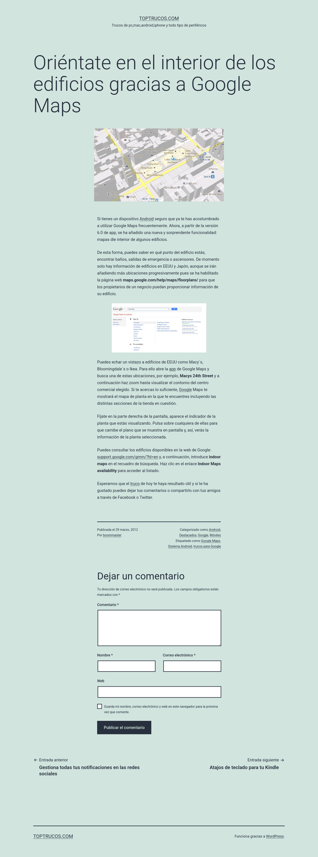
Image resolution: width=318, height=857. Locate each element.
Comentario (108, 605)
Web (100, 681)
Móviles (215, 535)
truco (135, 483)
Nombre (105, 655)
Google (185, 389)
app (172, 369)
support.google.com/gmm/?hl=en (127, 456)
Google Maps (210, 541)
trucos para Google (207, 546)
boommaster (112, 535)
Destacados (188, 535)
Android (147, 218)
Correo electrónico (179, 655)
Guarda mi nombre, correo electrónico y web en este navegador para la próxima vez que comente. (161, 709)
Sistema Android (180, 546)
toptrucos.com (159, 18)
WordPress (275, 836)
